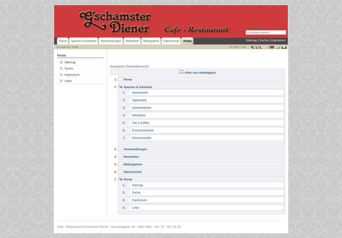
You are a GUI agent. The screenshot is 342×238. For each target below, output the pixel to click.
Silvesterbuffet (141, 138)
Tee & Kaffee (140, 123)
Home (128, 79)
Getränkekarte (141, 107)
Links (66, 81)
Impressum (278, 40)
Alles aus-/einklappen (197, 72)
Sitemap (251, 40)
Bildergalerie (133, 164)
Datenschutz (133, 172)
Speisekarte (140, 92)
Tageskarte (139, 100)
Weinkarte (139, 115)
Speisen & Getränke (138, 87)
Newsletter (131, 156)
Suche (263, 40)
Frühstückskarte (143, 130)
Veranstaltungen (135, 149)
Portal (128, 179)
